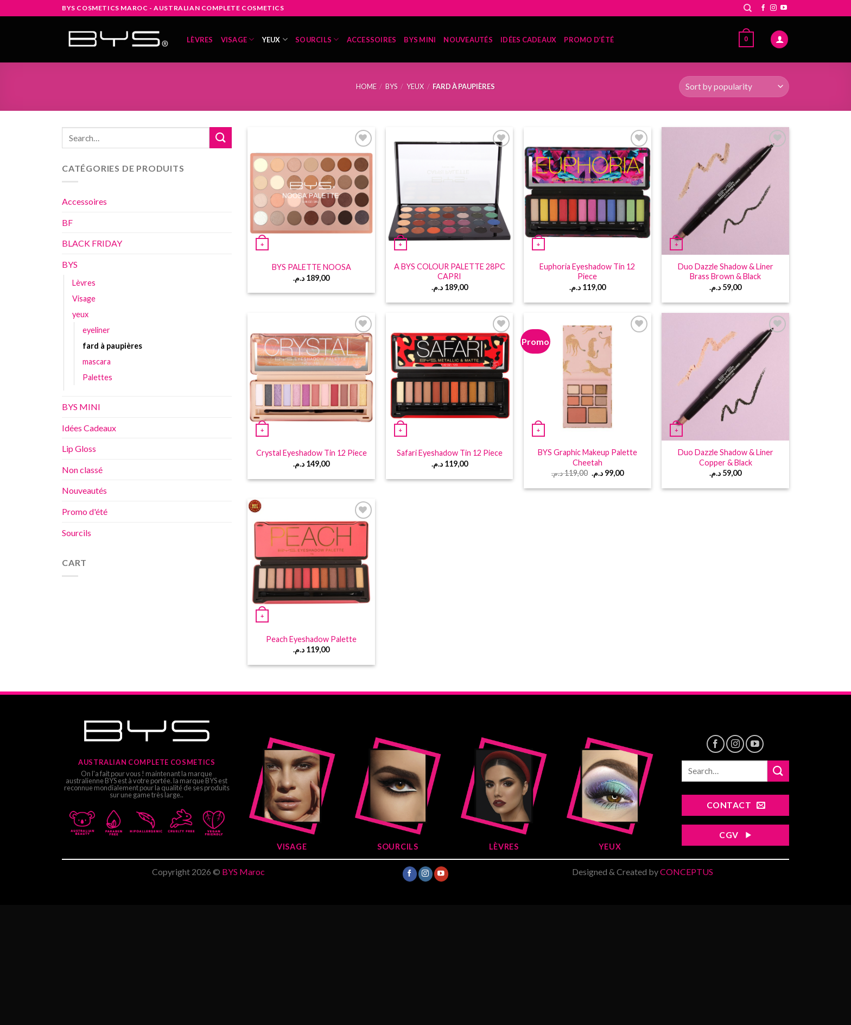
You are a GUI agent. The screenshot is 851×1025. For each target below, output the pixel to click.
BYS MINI (420, 39)
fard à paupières (112, 345)
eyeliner (96, 330)
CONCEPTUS (686, 871)
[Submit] (220, 137)
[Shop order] (734, 86)
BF (67, 222)
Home (366, 86)
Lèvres (200, 39)
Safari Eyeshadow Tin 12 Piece (450, 452)
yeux (275, 39)
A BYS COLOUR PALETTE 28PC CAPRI (449, 271)
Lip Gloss (79, 448)
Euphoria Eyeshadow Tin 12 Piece (587, 271)
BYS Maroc (243, 871)
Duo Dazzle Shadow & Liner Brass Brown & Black (725, 271)
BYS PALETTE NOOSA (311, 267)
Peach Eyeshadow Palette (311, 639)
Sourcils (317, 39)
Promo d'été (84, 511)
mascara (96, 361)
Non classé (82, 469)
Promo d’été (589, 39)
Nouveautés (468, 39)
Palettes (97, 377)
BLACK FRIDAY (92, 243)
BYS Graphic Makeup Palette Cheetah (587, 457)
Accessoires (372, 39)
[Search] (748, 8)
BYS (391, 86)
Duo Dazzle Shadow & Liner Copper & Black (725, 457)
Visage (238, 39)
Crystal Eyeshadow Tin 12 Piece (311, 452)
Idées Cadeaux (528, 39)
